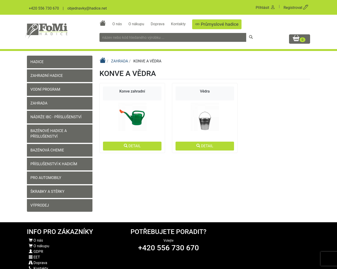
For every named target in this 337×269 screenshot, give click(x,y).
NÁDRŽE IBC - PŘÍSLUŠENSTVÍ (55, 117)
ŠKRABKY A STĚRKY (47, 191)
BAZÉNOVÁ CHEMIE (47, 150)
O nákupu (136, 24)
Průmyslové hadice (216, 24)
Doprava (158, 24)
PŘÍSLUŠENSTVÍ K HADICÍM (53, 164)
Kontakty (179, 24)
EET (34, 257)
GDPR (36, 251)
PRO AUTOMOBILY (45, 178)
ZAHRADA (39, 103)
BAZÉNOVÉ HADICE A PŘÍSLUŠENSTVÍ (48, 134)
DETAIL (132, 146)
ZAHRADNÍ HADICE (46, 75)
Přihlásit (265, 7)
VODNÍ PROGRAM (45, 89)
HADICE (37, 62)
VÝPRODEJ (39, 205)
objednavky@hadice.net (87, 8)
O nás (117, 24)
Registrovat (295, 7)
